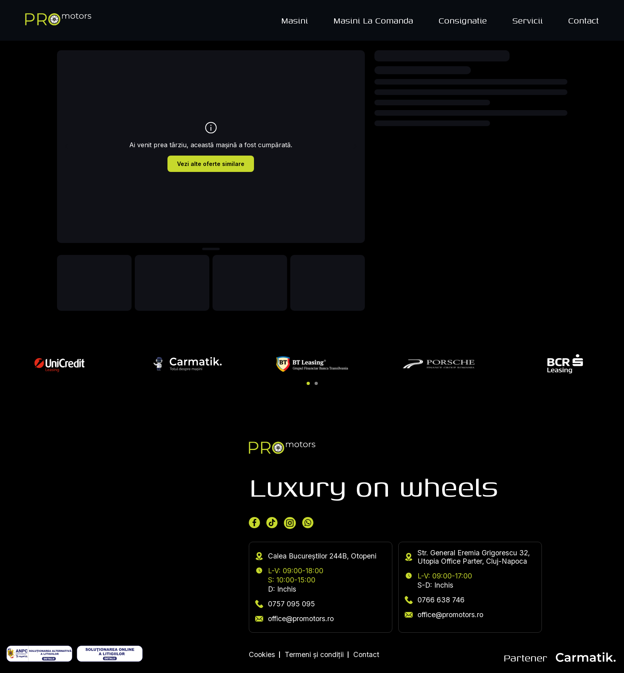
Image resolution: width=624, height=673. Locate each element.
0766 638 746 (435, 600)
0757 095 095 (285, 604)
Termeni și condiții (314, 654)
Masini (294, 20)
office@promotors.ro (294, 618)
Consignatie (463, 20)
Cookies (262, 654)
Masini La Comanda (373, 20)
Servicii (527, 20)
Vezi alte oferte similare (210, 163)
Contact (583, 20)
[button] (308, 383)
